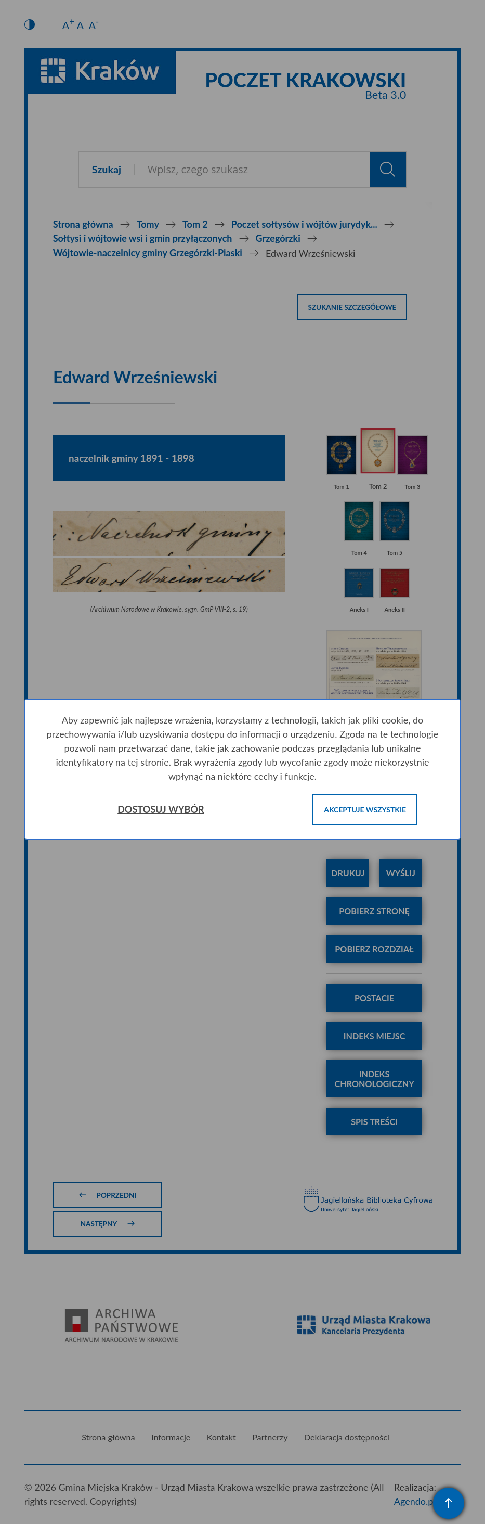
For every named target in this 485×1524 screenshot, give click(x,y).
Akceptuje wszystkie (365, 809)
